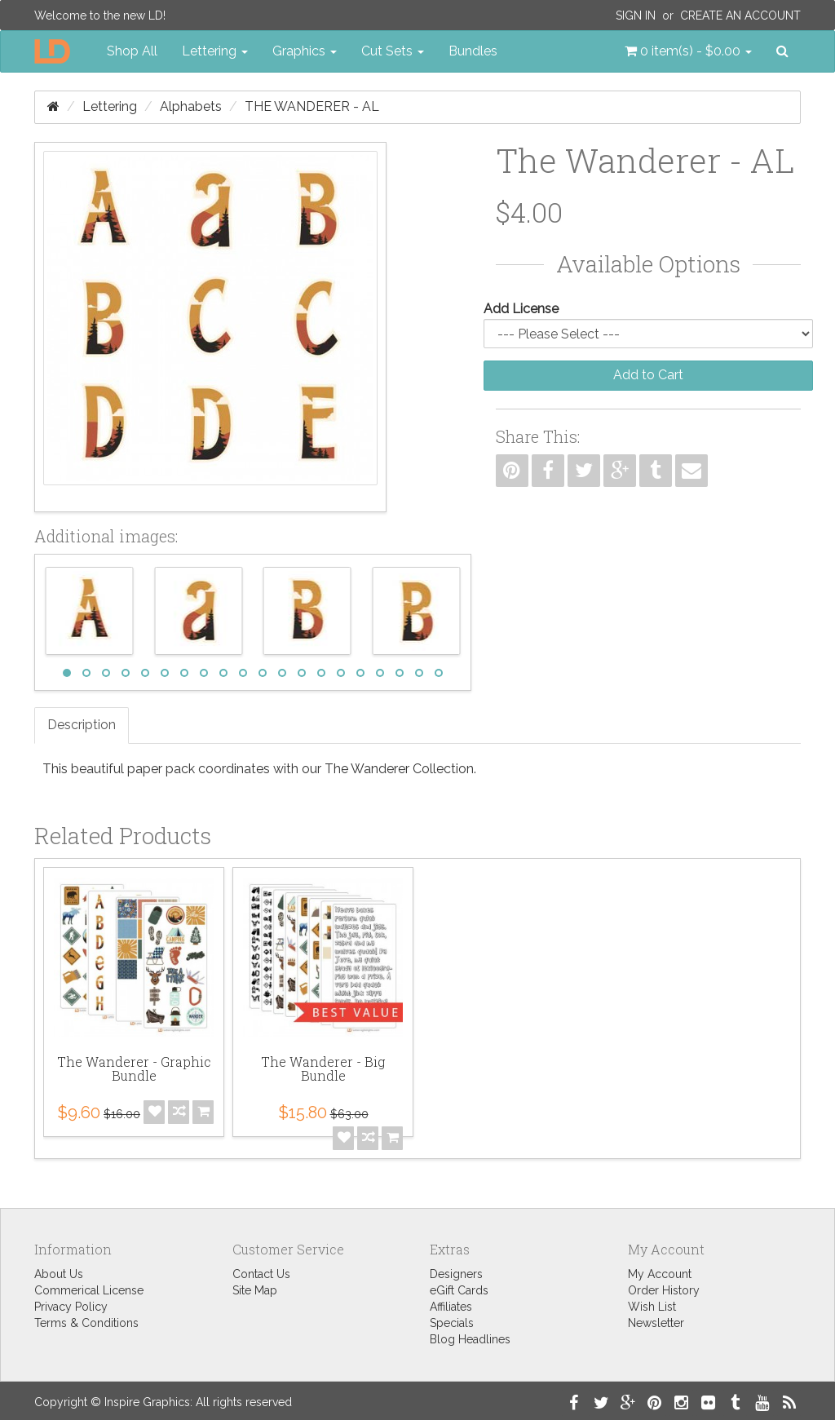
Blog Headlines (470, 1339)
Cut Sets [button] (392, 51)
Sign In (636, 15)
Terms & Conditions (86, 1322)
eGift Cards (459, 1290)
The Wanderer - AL (312, 106)
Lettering (109, 106)
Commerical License (89, 1290)
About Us (58, 1274)
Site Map (254, 1290)
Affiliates (451, 1306)
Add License (521, 308)
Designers (456, 1274)
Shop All (132, 51)
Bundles (472, 51)
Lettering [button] (215, 51)
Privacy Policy (71, 1306)
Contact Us (261, 1274)
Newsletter (656, 1322)
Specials (452, 1322)
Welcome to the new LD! (100, 15)
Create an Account (740, 15)
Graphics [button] (304, 51)
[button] (688, 51)
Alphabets (191, 106)
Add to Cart (648, 375)
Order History (664, 1290)
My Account (659, 1274)
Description (81, 724)
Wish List (652, 1306)
